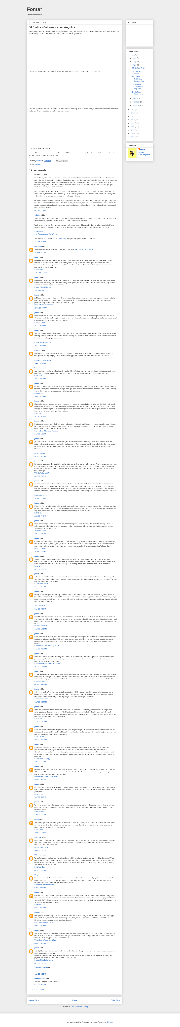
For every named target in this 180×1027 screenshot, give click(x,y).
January (136, 105)
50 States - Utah (138, 68)
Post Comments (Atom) (79, 1007)
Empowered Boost (41, 584)
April (135, 65)
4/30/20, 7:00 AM (40, 850)
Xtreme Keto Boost (41, 699)
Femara (37, 912)
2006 (133, 133)
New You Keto (39, 453)
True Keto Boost (40, 531)
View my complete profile (144, 154)
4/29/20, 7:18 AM (40, 832)
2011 (133, 116)
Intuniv (37, 820)
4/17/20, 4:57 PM (40, 702)
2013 (133, 109)
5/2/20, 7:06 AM (40, 888)
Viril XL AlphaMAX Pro (42, 473)
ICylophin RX (39, 736)
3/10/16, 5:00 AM (40, 253)
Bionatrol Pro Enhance (42, 287)
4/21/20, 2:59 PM (40, 739)
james (36, 257)
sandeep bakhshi (41, 968)
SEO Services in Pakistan (83, 249)
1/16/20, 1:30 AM (40, 434)
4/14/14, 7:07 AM (40, 210)
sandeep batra (40, 979)
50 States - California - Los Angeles (138, 79)
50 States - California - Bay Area (137, 86)
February (136, 102)
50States (37, 164)
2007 (133, 130)
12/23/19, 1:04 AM (41, 272)
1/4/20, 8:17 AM (40, 363)
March (135, 98)
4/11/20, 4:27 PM (40, 649)
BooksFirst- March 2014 (137, 93)
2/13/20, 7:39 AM (40, 498)
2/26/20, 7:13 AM (40, 551)
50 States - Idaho (136, 72)
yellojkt (37, 215)
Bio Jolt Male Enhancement (44, 922)
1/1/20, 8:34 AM (40, 325)
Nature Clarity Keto (41, 847)
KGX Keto (38, 513)
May (134, 62)
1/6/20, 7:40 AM (40, 379)
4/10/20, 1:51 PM (40, 629)
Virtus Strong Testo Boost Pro (45, 940)
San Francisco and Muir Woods (45, 234)
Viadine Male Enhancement (44, 885)
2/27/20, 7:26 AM (40, 569)
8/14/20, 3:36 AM (40, 985)
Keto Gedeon (39, 269)
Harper (37, 875)
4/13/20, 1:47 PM (40, 666)
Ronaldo (37, 350)
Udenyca (37, 837)
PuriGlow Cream (40, 681)
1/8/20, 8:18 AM (40, 396)
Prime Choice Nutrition (42, 342)
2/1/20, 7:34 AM (40, 456)
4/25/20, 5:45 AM (40, 779)
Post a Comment (38, 989)
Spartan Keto (39, 393)
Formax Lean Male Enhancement (46, 776)
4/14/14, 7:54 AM (40, 242)
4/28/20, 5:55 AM (40, 815)
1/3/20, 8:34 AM (40, 345)
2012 (133, 113)
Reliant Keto (38, 794)
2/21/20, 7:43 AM (40, 516)
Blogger (110, 1022)
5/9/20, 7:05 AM (40, 943)
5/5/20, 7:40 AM (40, 925)
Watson (37, 368)
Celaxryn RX (39, 375)
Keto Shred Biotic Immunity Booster (47, 646)
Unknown (38, 246)
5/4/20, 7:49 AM (40, 908)
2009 (133, 123)
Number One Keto (41, 626)
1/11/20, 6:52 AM (40, 416)
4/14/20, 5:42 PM (40, 684)
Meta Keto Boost (40, 548)
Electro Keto (38, 719)
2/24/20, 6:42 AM (40, 534)
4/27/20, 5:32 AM (40, 797)
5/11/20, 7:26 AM (40, 963)
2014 (133, 55)
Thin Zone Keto (40, 606)
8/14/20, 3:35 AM (40, 974)
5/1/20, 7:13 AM (40, 870)
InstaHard (38, 566)
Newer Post (34, 1000)
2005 (133, 137)
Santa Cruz (38, 232)
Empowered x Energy (42, 759)
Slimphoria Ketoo (40, 495)
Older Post (115, 1000)
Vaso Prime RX (40, 812)
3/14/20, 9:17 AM (40, 609)
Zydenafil (37, 413)
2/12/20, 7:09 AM (40, 476)
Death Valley (62, 239)
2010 (133, 120)
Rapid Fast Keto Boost (42, 360)
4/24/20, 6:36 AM (40, 762)
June (135, 58)
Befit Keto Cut (39, 867)
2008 (133, 127)
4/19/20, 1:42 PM (40, 722)
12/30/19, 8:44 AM (41, 308)
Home (74, 1000)
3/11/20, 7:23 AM (40, 587)
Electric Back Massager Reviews (46, 431)
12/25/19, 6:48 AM (41, 290)
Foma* (34, 9)
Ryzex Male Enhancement (44, 305)
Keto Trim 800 (39, 322)
